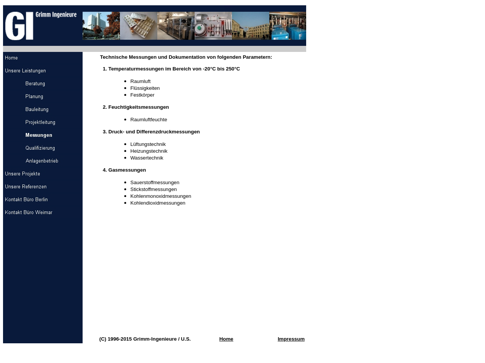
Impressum (291, 339)
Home (226, 339)
